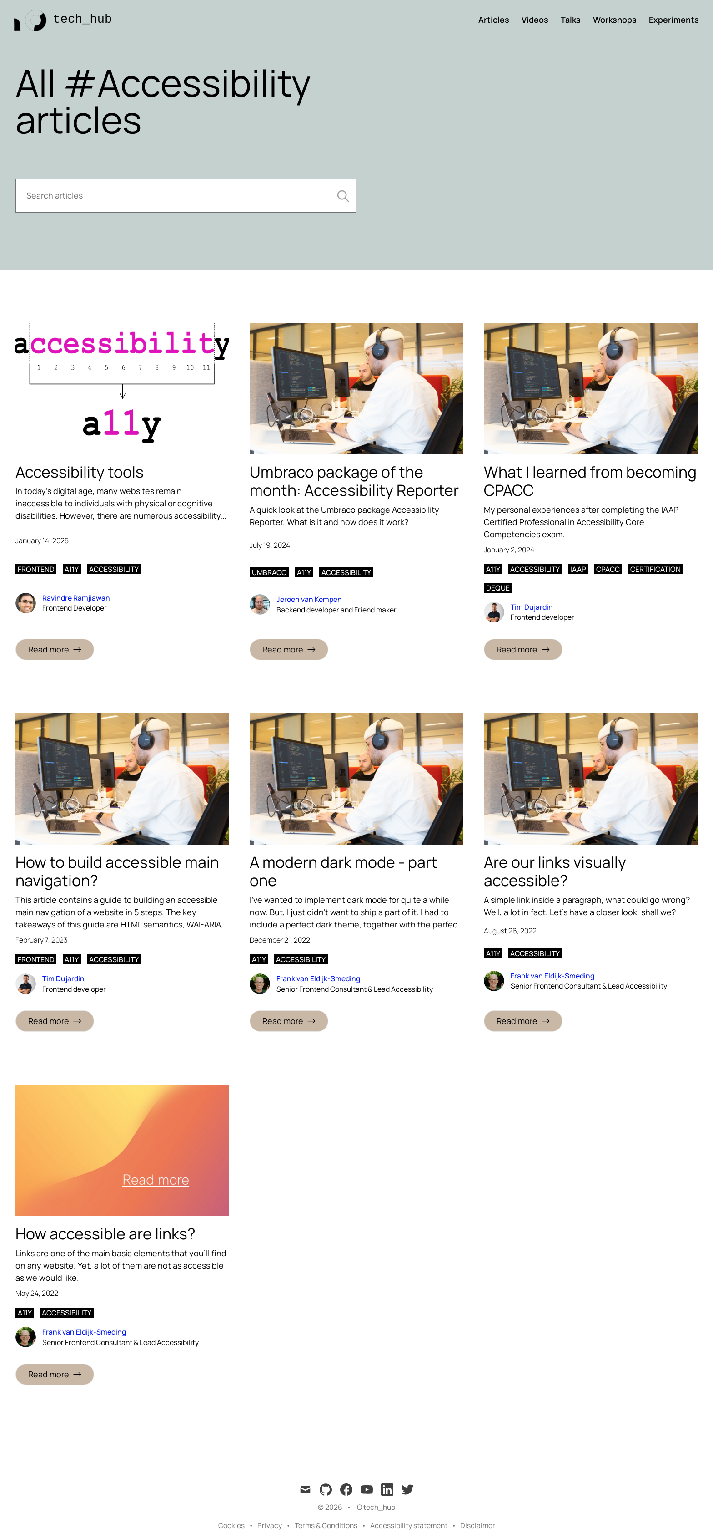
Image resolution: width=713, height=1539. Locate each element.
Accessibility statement (408, 1525)
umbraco (269, 572)
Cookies (231, 1525)
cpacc (608, 569)
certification (655, 569)
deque (498, 588)
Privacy (269, 1525)
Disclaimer (477, 1525)
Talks (571, 19)
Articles (493, 19)
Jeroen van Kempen (309, 599)
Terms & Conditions (326, 1525)
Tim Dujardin (532, 607)
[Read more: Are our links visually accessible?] (523, 1021)
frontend (36, 569)
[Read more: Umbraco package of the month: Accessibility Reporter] (289, 649)
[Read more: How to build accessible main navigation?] (54, 1021)
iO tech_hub (375, 1507)
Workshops (615, 19)
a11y (72, 569)
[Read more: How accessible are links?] (54, 1374)
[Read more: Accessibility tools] (54, 649)
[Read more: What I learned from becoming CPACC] (523, 649)
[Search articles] (185, 196)
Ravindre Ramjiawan (76, 598)
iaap (578, 569)
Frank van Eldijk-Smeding (318, 978)
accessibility (114, 569)
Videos (535, 19)
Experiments (674, 19)
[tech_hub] (60, 19)
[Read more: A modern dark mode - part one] (289, 1021)
